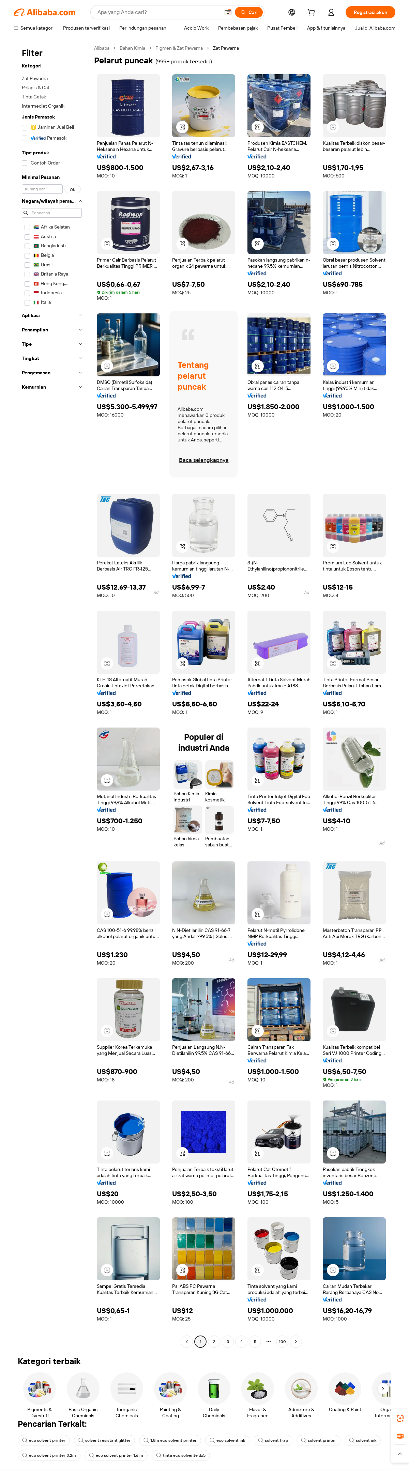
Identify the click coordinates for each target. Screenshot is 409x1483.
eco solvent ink (227, 1440)
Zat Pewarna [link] (226, 48)
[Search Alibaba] (157, 12)
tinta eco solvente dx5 (181, 1455)
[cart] (312, 13)
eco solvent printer (43, 1440)
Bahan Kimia (132, 48)
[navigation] (52, 696)
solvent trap (273, 1440)
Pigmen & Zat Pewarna (179, 48)
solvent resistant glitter (104, 1440)
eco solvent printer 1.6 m (116, 1455)
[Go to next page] (296, 1342)
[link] (400, 1418)
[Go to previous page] (187, 1342)
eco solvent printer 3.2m (49, 1455)
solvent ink (362, 1440)
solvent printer (318, 1440)
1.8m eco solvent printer (170, 1440)
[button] (228, 12)
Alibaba (101, 48)
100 (282, 1341)
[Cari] (249, 12)
